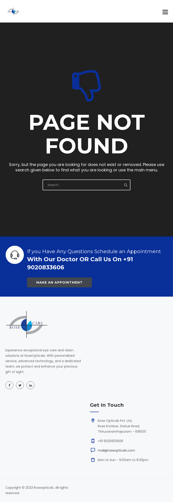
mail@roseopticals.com (116, 450)
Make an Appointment (59, 282)
